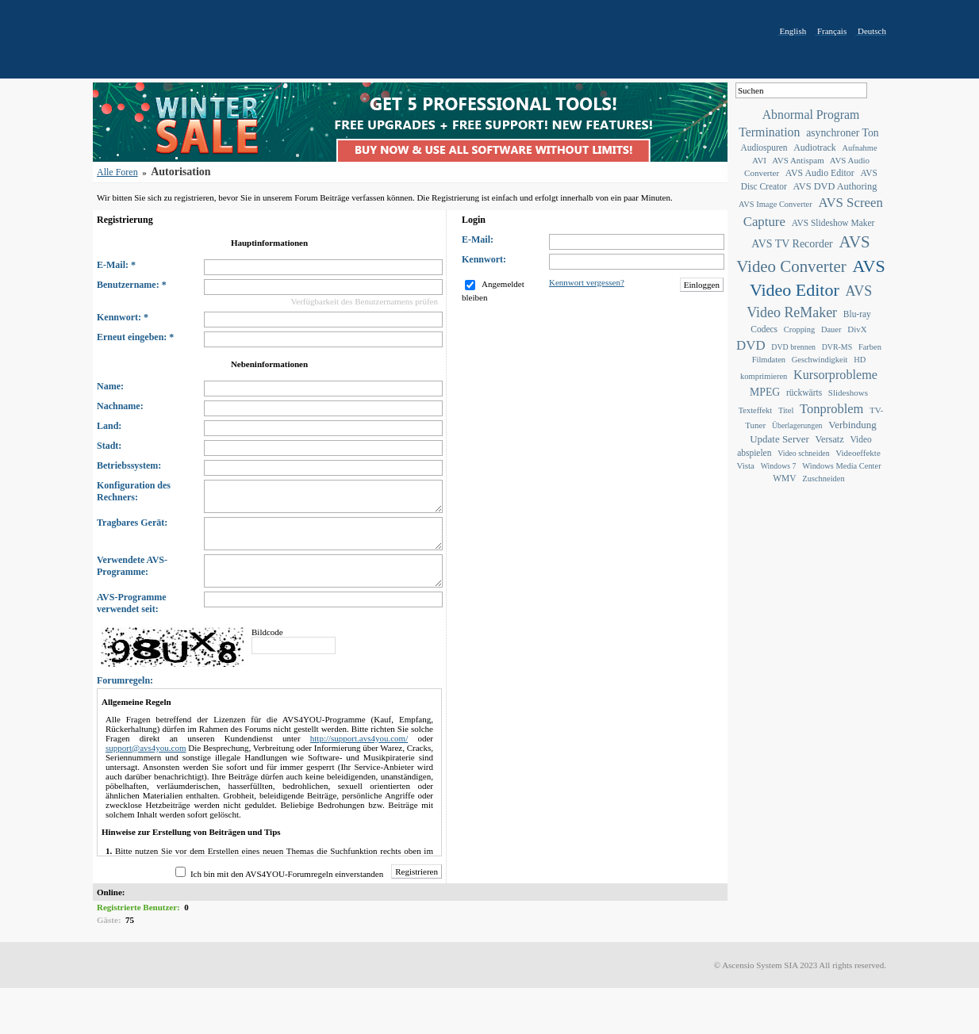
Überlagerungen (797, 425)
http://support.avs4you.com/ (359, 738)
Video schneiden (803, 453)
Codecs (764, 329)
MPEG (765, 392)
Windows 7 (779, 465)
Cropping (799, 329)
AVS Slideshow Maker (833, 223)
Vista (745, 465)
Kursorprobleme (835, 374)
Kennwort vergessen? (586, 282)
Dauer (831, 329)
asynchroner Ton (842, 133)
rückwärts (804, 392)
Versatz (830, 439)
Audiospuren (763, 147)
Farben (869, 347)
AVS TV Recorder (791, 244)
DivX (856, 329)
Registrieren (416, 871)
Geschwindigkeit (820, 359)
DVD (750, 345)
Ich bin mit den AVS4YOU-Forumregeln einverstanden (286, 874)
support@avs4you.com (146, 748)
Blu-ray (857, 314)
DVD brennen (793, 347)
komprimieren (763, 376)
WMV (784, 478)
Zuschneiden (823, 478)
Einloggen (702, 284)
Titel (785, 410)
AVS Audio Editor (819, 172)
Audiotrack (814, 147)
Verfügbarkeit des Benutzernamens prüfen (364, 301)
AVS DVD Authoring (835, 186)
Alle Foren (117, 172)
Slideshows (848, 392)
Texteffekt (756, 410)
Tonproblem (831, 408)
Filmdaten (768, 359)
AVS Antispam (798, 160)
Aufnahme (859, 148)
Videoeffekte (858, 453)
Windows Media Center (841, 465)
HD (860, 359)
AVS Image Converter (775, 204)
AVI (759, 160)
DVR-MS (837, 347)
